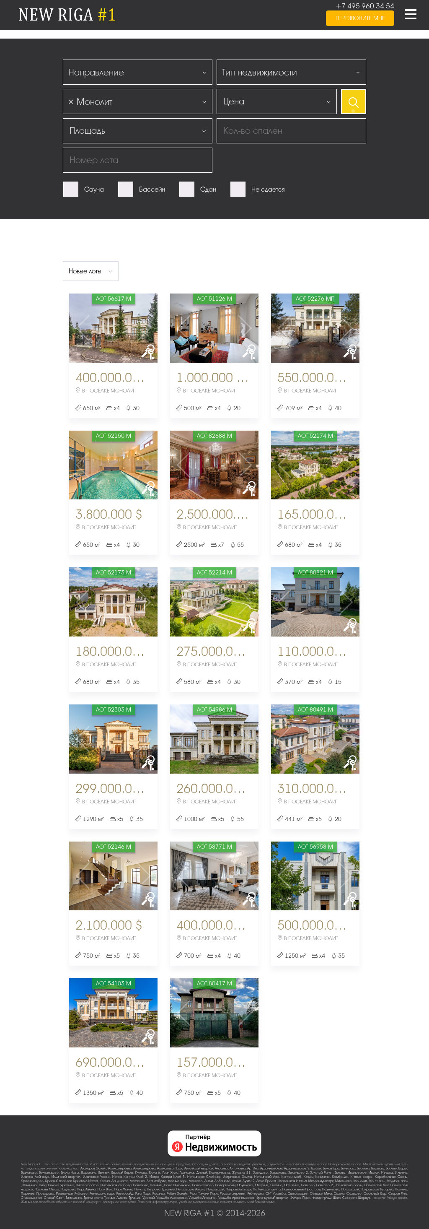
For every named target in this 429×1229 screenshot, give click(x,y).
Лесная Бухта (156, 1181)
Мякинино (30, 1185)
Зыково (340, 1172)
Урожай (148, 1198)
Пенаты (139, 1189)
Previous (83, 328)
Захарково (278, 1172)
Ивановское (357, 1172)
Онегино (276, 1185)
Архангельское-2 (297, 1168)
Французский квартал (272, 1198)
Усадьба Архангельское (236, 1198)
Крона (105, 1181)
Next (143, 328)
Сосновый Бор (375, 1193)
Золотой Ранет (321, 1172)
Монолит (360, 1181)
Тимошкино (74, 1198)
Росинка (158, 1193)
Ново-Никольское (177, 1185)
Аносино (221, 1168)
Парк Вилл (105, 1189)
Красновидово (32, 1181)
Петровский (215, 1189)
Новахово (140, 1185)
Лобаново (222, 1181)
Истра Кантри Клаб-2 (129, 1177)
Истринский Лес (266, 1177)
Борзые (391, 1168)
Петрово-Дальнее (161, 1189)
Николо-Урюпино (61, 1185)
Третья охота (93, 1198)
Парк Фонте (123, 1189)
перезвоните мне (360, 18)
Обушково (245, 1185)
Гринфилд (187, 1172)
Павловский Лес (376, 1185)
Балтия (316, 1168)
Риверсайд (124, 1193)
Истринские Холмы (237, 1177)
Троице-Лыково (115, 1198)
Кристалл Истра (85, 1181)
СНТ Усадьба (276, 1193)
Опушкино (291, 1185)
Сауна (94, 189)
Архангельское (271, 1168)
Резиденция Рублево (71, 1193)
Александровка (120, 1168)
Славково (354, 1193)
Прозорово (45, 1193)
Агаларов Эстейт (93, 1168)
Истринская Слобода (203, 1177)
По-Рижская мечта (266, 1189)
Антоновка (238, 1168)
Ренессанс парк (102, 1193)
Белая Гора (331, 1168)
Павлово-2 (324, 1185)
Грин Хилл (170, 1172)
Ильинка (401, 1172)
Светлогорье (298, 1193)
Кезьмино (322, 1177)
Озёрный (261, 1185)
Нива (43, 1185)
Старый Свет (54, 1198)
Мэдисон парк (397, 1181)
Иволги (374, 1172)
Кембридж (340, 1177)
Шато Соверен (345, 1198)
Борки (402, 1168)
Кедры (308, 1177)
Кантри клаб (291, 1177)
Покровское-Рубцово (377, 1189)
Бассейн (152, 189)
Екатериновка (219, 1172)
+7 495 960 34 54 (365, 6)
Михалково (343, 1181)
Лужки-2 (249, 1181)
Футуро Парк (300, 1198)
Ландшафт (119, 1181)
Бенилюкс (348, 1168)
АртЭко (252, 1168)
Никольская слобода (116, 1185)
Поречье (27, 1193)
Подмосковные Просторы (301, 1189)
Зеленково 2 (298, 1172)
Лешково (196, 1181)
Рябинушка (256, 1193)
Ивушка (387, 1172)
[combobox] (137, 72)
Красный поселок (58, 1181)
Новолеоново (203, 1185)
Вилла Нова (70, 1172)
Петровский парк (238, 1189)
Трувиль (134, 1198)
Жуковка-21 (241, 1172)
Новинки (156, 1185)
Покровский (350, 1189)
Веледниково (49, 1172)
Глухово (141, 1172)
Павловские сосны (348, 1185)
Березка (363, 1168)
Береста (377, 1168)
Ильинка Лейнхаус (35, 1177)
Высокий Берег (122, 1172)
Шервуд (364, 1198)
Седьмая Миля (321, 1193)
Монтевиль (377, 1181)
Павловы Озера (47, 1189)
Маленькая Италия (292, 1181)
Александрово (144, 1168)
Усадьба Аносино (202, 1198)
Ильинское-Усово (96, 1177)
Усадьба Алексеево (171, 1198)
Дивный (201, 1172)
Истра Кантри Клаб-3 (167, 1177)
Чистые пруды (321, 1198)
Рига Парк (142, 1193)
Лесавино (137, 1181)
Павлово (308, 1185)
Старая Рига (397, 1193)
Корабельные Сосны (391, 1177)
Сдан (208, 189)
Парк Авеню (86, 1189)
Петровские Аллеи (190, 1189)
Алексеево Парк (169, 1168)
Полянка (401, 1189)
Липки (208, 1181)
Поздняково (330, 1189)
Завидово (260, 1172)
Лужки (236, 1181)
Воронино (88, 1172)
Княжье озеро (361, 1177)
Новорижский (225, 1185)
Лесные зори (177, 1181)
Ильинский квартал (66, 1177)
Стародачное (31, 1198)
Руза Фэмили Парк (204, 1193)
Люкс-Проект (266, 1181)
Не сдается (267, 189)
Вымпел (103, 1172)
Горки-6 (154, 1172)
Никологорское (87, 1185)
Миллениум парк (320, 1181)
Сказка (339, 1193)
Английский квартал (198, 1168)
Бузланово (29, 1172)
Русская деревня (232, 1193)
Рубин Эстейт (177, 1193)
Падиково (68, 1189)
